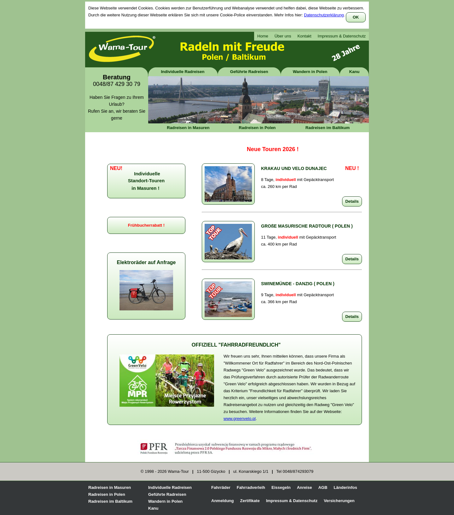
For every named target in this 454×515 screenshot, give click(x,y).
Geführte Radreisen (249, 71)
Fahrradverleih (251, 487)
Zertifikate (250, 500)
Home (262, 36)
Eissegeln (281, 487)
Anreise (304, 487)
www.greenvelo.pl (240, 418)
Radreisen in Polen (257, 127)
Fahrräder (220, 487)
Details (352, 201)
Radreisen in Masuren (188, 127)
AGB (322, 487)
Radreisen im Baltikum (328, 127)
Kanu (354, 71)
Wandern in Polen (310, 71)
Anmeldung (222, 500)
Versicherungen (339, 500)
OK (356, 17)
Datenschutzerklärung (324, 15)
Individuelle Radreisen (183, 71)
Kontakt (304, 36)
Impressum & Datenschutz (342, 36)
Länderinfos (345, 487)
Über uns (283, 36)
